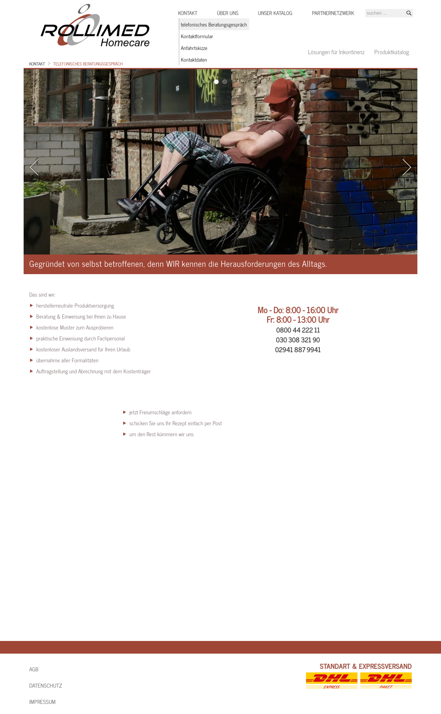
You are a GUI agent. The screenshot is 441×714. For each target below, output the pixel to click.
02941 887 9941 (298, 349)
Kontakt (37, 63)
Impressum (42, 701)
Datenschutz (45, 685)
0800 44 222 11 (298, 329)
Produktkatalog (391, 51)
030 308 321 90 (298, 339)
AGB (34, 669)
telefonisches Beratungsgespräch (88, 63)
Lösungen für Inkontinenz (336, 51)
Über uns (227, 12)
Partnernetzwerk (333, 12)
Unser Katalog (275, 12)
